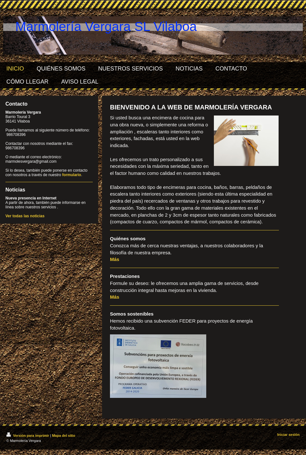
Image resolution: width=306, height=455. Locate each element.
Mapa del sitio (63, 435)
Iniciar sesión (288, 434)
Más (114, 259)
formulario (71, 175)
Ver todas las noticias (25, 216)
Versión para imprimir (28, 435)
